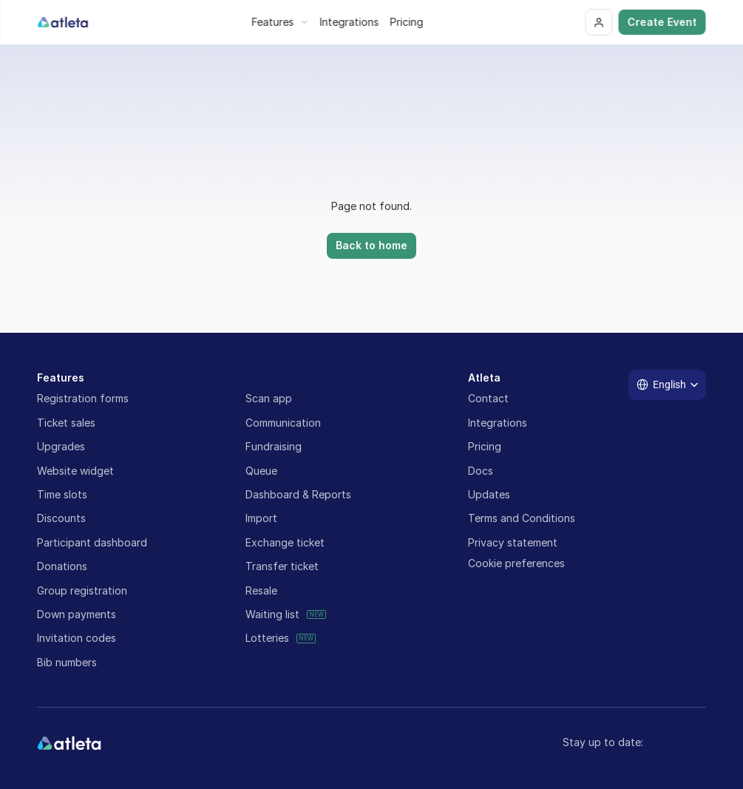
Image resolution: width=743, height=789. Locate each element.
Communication (283, 422)
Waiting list (272, 614)
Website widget (75, 470)
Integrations (497, 422)
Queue (261, 470)
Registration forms (83, 398)
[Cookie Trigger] (516, 563)
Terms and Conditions (521, 518)
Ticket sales (66, 422)
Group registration (82, 590)
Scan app (268, 398)
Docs (480, 470)
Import (261, 518)
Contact (488, 398)
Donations (62, 566)
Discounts (61, 518)
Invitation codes (76, 637)
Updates (489, 494)
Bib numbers (67, 662)
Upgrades (61, 446)
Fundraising (273, 446)
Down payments (76, 614)
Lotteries (267, 637)
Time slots (62, 494)
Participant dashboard (92, 542)
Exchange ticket (285, 542)
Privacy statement (512, 542)
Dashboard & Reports (298, 494)
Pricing (484, 446)
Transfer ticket (282, 566)
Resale (261, 590)
